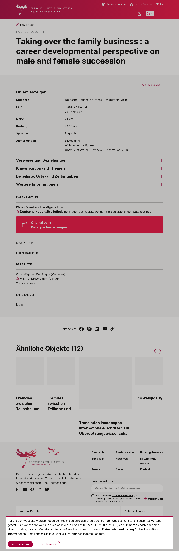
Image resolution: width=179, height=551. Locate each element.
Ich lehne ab (49, 544)
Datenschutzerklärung (118, 529)
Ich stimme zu (20, 544)
